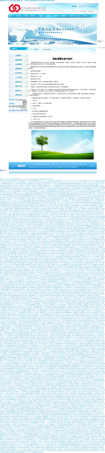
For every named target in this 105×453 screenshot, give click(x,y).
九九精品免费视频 (92, 416)
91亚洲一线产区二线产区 (77, 413)
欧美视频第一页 (6, 352)
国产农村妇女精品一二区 (69, 287)
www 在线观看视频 (27, 433)
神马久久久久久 (70, 340)
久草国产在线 (29, 289)
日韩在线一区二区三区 (97, 337)
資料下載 (18, 86)
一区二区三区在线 (6, 239)
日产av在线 (98, 446)
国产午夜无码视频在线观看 (6, 261)
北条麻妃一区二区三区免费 (48, 252)
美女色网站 (53, 217)
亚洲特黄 (67, 388)
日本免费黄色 (97, 393)
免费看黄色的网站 (74, 349)
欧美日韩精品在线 (9, 259)
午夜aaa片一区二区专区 (79, 318)
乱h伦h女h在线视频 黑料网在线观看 (75, 374)
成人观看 (56, 357)
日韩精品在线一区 (66, 239)
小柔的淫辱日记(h (71, 231)
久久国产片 (41, 443)
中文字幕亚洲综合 (86, 323)
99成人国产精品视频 (95, 297)
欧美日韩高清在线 (70, 368)
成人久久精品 (14, 267)
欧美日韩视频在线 (59, 258)
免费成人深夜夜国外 (79, 269)
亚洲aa (101, 405)
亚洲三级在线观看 (34, 325)
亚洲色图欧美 (59, 256)
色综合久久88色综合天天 (7, 241)
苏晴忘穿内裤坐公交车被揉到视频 (78, 388)
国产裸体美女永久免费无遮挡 (34, 284)
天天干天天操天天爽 (62, 317)
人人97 (65, 362)
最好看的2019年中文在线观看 (72, 315)
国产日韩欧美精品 (76, 334)
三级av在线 (32, 432)
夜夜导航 (13, 432)
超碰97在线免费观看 (71, 235)
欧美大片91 (42, 384)
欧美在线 (78, 404)
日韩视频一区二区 (18, 377)
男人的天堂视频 (52, 196)
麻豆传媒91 (58, 325)
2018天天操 (27, 244)
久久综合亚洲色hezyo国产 (6, 193)
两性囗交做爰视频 (46, 276)
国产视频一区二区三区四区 (43, 326)
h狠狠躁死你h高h (40, 447)
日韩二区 (62, 199)
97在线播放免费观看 (25, 317)
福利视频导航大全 (12, 230)
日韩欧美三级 (51, 362)
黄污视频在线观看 (96, 202)
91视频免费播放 (26, 356)
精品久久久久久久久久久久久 (49, 340)
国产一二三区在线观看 (20, 390)
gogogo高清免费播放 (50, 342)
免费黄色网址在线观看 (5, 449)
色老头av (19, 357)
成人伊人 (34, 230)
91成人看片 (100, 441)
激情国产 (33, 202)
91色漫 (51, 346)
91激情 (20, 303)
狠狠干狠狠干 (9, 208)
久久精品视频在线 (81, 393)
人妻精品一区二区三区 (44, 407)
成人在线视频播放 (53, 261)
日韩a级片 (52, 247)
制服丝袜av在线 (56, 379)
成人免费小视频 (68, 450)
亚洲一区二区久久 (33, 269)
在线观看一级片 (55, 264)
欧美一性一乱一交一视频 (81, 203)
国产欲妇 (3, 278)
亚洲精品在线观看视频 (84, 320)
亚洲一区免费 (53, 306)
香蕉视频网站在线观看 (86, 202)
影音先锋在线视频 (50, 231)
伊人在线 (36, 396)
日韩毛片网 (92, 273)
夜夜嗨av (60, 295)
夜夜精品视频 (4, 307)
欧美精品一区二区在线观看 (34, 328)
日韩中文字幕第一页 (83, 391)
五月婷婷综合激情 (80, 214)
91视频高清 (94, 348)
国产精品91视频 (87, 250)
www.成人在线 (14, 303)
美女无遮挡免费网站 (38, 405)
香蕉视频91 (91, 328)
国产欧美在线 (49, 182)
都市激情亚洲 (90, 230)
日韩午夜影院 (3, 314)
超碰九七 (47, 247)
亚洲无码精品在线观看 (95, 390)
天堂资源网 (82, 399)
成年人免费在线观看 (53, 415)
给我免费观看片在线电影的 (48, 339)
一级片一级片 (98, 262)
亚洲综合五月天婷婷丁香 (41, 399)
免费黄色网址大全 (84, 216)
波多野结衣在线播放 (17, 332)
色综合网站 (98, 342)
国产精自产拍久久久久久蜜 (53, 380)
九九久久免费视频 (4, 286)
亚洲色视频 (11, 256)
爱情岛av (22, 210)
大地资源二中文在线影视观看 (80, 447)
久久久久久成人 (20, 446)
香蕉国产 (44, 419)
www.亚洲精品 (22, 182)
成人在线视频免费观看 (62, 196)
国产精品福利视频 (83, 449)
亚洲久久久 (9, 312)
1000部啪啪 (3, 283)
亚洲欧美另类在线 (76, 186)
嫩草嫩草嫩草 (47, 348)
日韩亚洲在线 (11, 294)
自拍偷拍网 (101, 294)
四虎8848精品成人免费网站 (85, 415)
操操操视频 (53, 326)
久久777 (50, 408)
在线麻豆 (93, 249)
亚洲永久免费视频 (59, 376)
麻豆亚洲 (94, 284)
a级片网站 (86, 307)
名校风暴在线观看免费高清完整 (57, 275)
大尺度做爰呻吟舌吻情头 (59, 185)
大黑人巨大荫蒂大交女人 (84, 329)
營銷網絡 (18, 69)
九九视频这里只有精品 (70, 376)
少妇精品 (60, 351)
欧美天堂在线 (19, 307)
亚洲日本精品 (42, 365)
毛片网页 (51, 343)
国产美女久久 (40, 304)
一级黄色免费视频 (13, 258)
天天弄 (34, 326)
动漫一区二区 (34, 196)
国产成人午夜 (66, 295)
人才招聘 (18, 77)
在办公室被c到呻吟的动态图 (42, 186)
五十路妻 (50, 309)
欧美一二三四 (43, 236)
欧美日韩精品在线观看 (51, 295)
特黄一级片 (5, 256)
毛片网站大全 (31, 245)
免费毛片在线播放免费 (8, 284)
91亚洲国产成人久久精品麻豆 (13, 356)
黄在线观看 (30, 262)
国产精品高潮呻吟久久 (59, 394)
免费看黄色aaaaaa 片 (59, 182)
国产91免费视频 (12, 253)
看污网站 (44, 390)
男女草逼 (54, 352)
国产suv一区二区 (61, 401)
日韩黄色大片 (92, 377)
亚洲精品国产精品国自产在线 (72, 397)
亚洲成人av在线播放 (37, 221)
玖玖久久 (99, 222)
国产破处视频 (57, 239)
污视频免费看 (29, 281)
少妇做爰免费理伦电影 (89, 262)
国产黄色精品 (72, 196)
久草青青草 (73, 396)
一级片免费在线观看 (59, 337)
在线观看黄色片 (19, 373)
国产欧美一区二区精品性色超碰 (32, 329)
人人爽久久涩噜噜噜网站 (10, 450)
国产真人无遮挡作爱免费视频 (23, 410)
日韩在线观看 (10, 283)
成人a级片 (65, 433)
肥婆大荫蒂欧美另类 (39, 306)
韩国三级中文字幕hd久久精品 (39, 294)
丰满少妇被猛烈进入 (94, 425)
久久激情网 (30, 182)
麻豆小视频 (55, 207)
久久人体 (46, 300)
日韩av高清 (44, 415)
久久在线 (57, 267)
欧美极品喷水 (31, 183)
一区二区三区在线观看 (77, 239)
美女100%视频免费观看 (81, 405)
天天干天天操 (91, 397)
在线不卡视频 (58, 399)
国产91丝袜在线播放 (65, 407)
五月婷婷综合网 (42, 290)
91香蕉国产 (3, 413)
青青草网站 (62, 197)
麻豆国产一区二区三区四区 (85, 266)
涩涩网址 (90, 408)
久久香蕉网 (46, 366)
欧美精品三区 (83, 312)
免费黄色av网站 (77, 363)
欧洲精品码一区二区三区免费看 (74, 275)
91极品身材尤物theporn (37, 242)
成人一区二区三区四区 (73, 270)
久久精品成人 (68, 363)
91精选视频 (50, 368)
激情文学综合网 (10, 196)
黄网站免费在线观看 (59, 236)
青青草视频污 (96, 242)
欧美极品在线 (29, 208)
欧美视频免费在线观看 (67, 318)
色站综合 (82, 270)
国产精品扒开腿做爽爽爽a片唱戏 (38, 379)
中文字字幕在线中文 (17, 348)
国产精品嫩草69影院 (42, 266)
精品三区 (84, 213)
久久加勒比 (5, 396)
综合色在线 (64, 348)
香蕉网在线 (88, 211)
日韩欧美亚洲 (53, 221)
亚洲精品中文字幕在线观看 (41, 216)
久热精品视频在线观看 (63, 366)
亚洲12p (70, 441)
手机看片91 (30, 239)
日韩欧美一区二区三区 (5, 407)
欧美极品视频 (42, 200)
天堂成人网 (52, 186)
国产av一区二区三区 (81, 196)
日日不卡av (28, 452)
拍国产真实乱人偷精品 (20, 284)
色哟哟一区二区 (46, 387)
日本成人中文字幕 (69, 225)
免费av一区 (92, 306)
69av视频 (29, 214)
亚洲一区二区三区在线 (26, 227)
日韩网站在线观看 (20, 408)
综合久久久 (80, 387)
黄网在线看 (6, 238)
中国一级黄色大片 (43, 196)
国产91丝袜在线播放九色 (71, 199)
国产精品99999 (17, 194)
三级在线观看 (28, 224)
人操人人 (20, 435)
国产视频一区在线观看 (29, 207)
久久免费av (74, 391)
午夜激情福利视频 (99, 387)
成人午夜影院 (100, 377)
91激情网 (78, 422)
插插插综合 (54, 377)
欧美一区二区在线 (53, 273)
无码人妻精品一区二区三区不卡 (85, 359)
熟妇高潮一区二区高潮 (28, 314)
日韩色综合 (5, 370)
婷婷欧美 (92, 339)
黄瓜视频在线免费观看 (85, 225)
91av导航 (62, 363)
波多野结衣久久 (52, 317)
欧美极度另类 (55, 276)
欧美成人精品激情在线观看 (35, 193)
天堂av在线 (35, 370)
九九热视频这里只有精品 (30, 185)
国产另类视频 (37, 239)
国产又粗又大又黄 (6, 207)
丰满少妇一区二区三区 (7, 200)
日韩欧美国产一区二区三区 (40, 281)
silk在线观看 (36, 307)
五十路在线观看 (42, 370)
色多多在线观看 (8, 216)
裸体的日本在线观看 (68, 429)
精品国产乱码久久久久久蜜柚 (91, 182)
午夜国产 (89, 196)
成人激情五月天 (39, 183)
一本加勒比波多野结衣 (39, 402)
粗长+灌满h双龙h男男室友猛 (30, 450)
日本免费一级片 (87, 194)
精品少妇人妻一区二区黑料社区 (40, 337)
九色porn (77, 225)
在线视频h (85, 304)
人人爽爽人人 (69, 306)
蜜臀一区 (84, 210)
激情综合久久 (100, 245)
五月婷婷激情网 (6, 188)
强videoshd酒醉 (84, 377)
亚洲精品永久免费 (65, 255)
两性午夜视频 (39, 205)
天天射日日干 (74, 328)
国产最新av (95, 315)
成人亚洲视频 (29, 402)
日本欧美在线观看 (63, 404)
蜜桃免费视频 (34, 200)
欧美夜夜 (57, 419)
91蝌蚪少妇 (32, 253)
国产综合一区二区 (35, 280)
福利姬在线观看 (34, 342)
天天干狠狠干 (35, 371)
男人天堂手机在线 (38, 300)
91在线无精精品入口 (52, 278)
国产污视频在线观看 (42, 311)
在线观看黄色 (45, 416)
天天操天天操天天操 (63, 259)
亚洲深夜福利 (51, 397)
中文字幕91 (16, 276)
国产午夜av (85, 334)
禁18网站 (74, 352)
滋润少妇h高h (14, 349)
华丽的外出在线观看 (62, 359)
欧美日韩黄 (70, 227)
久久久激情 (32, 233)
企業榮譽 (18, 64)
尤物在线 (61, 273)
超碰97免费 (53, 438)
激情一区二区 (68, 222)
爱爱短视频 (77, 183)
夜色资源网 (63, 332)
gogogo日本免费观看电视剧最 (9, 366)
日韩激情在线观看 (89, 197)
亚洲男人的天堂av (82, 427)
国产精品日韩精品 (39, 432)
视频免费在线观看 (71, 326)
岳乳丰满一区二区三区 (39, 446)
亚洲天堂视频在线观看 (52, 191)
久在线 (28, 242)
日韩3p (19, 219)
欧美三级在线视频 (16, 275)
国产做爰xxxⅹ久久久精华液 (14, 340)
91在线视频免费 (32, 191)
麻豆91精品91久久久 (22, 235)
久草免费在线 (58, 311)
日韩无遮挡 (3, 387)
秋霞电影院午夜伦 (53, 197)
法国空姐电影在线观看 (24, 325)
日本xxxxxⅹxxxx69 (56, 348)
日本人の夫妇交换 (35, 377)
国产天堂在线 (85, 404)
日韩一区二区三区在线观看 (77, 191)
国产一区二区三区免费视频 (66, 267)
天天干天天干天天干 (13, 320)
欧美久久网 (91, 311)
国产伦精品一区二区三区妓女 (57, 354)
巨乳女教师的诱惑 (36, 247)
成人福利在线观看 (68, 382)
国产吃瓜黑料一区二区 (57, 298)
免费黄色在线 (54, 388)
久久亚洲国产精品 (24, 394)
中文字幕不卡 (95, 402)
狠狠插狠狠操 (24, 231)
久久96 (46, 408)
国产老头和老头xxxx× (18, 415)
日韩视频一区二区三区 (95, 370)
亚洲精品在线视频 (70, 185)
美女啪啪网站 (81, 301)
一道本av (49, 188)
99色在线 (18, 203)
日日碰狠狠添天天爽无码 (21, 183)
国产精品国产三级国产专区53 (31, 384)
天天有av (77, 371)
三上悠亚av (8, 329)
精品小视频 (40, 366)
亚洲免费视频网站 (34, 422)
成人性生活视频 (61, 292)
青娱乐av (80, 365)
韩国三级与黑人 (60, 345)
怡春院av (82, 315)
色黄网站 (49, 379)
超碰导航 (54, 329)
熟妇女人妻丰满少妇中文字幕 (10, 244)
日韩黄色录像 (67, 273)
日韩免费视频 (30, 301)
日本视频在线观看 (21, 401)
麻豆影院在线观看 (91, 298)
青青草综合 (78, 213)
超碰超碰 (43, 323)
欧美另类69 (77, 281)
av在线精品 (55, 208)
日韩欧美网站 (13, 269)
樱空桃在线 (54, 259)
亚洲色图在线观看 (59, 315)
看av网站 (17, 266)
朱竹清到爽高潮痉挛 (79, 283)
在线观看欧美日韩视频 (83, 410)
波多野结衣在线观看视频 (64, 245)
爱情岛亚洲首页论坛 (38, 289)
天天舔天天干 (99, 397)
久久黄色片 (31, 292)
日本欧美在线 (17, 379)
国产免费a (77, 221)
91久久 (15, 387)
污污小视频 (3, 182)
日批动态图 (47, 443)
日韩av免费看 (32, 266)
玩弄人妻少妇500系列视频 (97, 280)
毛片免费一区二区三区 (23, 422)
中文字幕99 (46, 221)
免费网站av (67, 241)
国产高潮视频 (55, 188)
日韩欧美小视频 (66, 335)
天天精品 (45, 345)
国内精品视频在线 (78, 325)
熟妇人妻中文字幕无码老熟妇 (18, 225)
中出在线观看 (99, 193)
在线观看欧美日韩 (57, 238)
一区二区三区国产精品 (77, 339)
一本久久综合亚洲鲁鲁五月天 (71, 345)
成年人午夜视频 (25, 379)
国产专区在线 (20, 411)
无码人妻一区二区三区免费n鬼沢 (23, 247)
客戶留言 (18, 73)
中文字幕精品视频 (21, 387)
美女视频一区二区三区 (75, 390)
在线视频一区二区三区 (93, 382)
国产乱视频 (74, 343)
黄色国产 (4, 315)
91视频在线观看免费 (83, 419)
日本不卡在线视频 (30, 267)
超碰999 (34, 249)
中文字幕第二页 (6, 354)
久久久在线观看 (94, 368)
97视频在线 (38, 339)
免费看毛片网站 (18, 256)
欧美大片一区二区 (28, 396)
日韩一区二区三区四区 (35, 334)
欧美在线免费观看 (72, 359)
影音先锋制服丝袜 (91, 235)
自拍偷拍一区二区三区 (92, 289)
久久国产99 (51, 399)
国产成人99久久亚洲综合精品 (52, 402)
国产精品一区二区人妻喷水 (8, 298)
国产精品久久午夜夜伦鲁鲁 (54, 294)
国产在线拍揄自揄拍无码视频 (62, 193)
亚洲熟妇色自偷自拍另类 (17, 188)
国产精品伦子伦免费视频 (94, 199)
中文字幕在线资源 (69, 197)
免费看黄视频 (29, 393)
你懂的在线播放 (26, 196)
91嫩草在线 (14, 329)
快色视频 (46, 306)
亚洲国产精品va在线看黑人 (94, 208)
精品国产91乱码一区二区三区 (17, 224)
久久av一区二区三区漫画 (27, 362)
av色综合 (43, 255)
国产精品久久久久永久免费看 (77, 272)
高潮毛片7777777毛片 (39, 190)
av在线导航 (43, 349)
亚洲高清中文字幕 (91, 281)
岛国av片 (45, 205)
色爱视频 (4, 183)
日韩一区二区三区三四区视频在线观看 (84, 342)
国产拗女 (66, 416)
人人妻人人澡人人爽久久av (56, 416)
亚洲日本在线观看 (22, 328)
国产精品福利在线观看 (62, 444)
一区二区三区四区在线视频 (58, 405)
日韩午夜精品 (85, 390)
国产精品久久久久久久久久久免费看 (86, 443)
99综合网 (29, 228)
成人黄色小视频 (89, 241)
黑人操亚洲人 (63, 276)
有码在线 (25, 326)
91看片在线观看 (21, 180)
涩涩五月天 (84, 422)
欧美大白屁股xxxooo (28, 303)
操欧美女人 (95, 450)
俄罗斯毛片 (53, 359)
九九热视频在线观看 (94, 326)
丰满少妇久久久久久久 (53, 233)
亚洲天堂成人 (99, 304)
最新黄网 (90, 221)
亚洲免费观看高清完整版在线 (91, 267)
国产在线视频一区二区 (71, 208)
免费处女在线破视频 (6, 300)
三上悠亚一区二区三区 (43, 424)
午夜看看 (52, 227)
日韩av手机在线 (74, 415)
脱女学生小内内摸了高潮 (83, 294)
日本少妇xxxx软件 (21, 429)
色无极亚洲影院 (96, 228)
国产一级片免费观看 (55, 430)
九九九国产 (95, 219)
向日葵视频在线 (27, 352)
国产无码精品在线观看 (26, 419)
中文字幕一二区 (38, 314)
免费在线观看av (26, 270)
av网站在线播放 (88, 217)
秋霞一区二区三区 (99, 339)
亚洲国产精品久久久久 (21, 368)
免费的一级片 (3, 180)
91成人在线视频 (49, 373)
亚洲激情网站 (22, 318)
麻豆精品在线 (6, 227)
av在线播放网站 (71, 332)
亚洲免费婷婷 (54, 404)
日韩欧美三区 (28, 278)
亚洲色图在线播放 (29, 439)
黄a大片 (93, 190)
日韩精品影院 (74, 370)
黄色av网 (44, 284)
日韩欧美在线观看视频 (59, 447)
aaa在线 (5, 253)
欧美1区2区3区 (60, 297)
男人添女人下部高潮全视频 (91, 224)
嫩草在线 (51, 228)
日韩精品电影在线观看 (30, 238)
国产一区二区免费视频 (59, 368)
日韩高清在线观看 (78, 267)
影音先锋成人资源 (42, 376)
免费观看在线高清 (34, 222)
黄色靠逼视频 (36, 278)
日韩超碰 (97, 256)
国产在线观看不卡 (31, 273)
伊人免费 (20, 255)
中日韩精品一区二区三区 (83, 396)
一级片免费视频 (66, 390)
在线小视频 (35, 211)
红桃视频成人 (30, 387)
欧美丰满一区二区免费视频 (64, 286)
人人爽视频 (33, 188)
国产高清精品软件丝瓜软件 (37, 382)
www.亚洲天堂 (34, 356)
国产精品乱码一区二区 (61, 411)
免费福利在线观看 (65, 402)
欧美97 (43, 393)
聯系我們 (18, 95)
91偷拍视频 (54, 387)
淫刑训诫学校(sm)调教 (20, 388)
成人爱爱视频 (69, 242)
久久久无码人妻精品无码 (15, 245)
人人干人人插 (60, 202)
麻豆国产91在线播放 (8, 433)
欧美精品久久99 (21, 380)
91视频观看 (82, 371)
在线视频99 (83, 289)
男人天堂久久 (99, 404)
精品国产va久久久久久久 (74, 280)
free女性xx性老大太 (46, 377)
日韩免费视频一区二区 (33, 295)
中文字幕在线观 (86, 433)
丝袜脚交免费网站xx (11, 321)
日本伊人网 (40, 259)
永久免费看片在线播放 (71, 307)
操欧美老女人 (21, 349)
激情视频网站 (61, 427)
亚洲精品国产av (53, 230)
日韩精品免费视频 (99, 379)
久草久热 (15, 402)
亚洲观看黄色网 (39, 427)
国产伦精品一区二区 (7, 441)
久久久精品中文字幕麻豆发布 (94, 210)
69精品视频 (74, 407)
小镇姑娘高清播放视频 (10, 411)
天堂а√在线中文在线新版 (59, 242)
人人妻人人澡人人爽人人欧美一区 (93, 272)
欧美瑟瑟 (32, 339)
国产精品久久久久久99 (87, 242)
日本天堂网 (52, 258)
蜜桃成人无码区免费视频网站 (56, 222)
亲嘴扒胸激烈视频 (88, 365)
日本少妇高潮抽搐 (85, 244)
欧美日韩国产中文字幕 (99, 373)
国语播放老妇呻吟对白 (5, 202)
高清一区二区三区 (85, 429)
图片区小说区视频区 (44, 228)
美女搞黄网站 (11, 307)
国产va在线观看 (85, 273)
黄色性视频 (3, 379)
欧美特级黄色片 (88, 374)
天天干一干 (17, 200)
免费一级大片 (60, 272)
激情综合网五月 (36, 214)
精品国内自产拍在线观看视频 (67, 356)
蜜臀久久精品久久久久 (91, 435)
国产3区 (9, 405)
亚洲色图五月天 (14, 286)
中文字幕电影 (60, 393)
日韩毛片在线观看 (37, 262)
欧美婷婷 (7, 225)
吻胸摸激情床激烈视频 (64, 425)
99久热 (45, 441)
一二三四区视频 (68, 303)
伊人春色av (101, 219)
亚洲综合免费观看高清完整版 (29, 436)
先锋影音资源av (67, 244)
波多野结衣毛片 (97, 444)
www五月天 (25, 357)
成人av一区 (67, 217)
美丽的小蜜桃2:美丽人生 (40, 194)
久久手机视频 (54, 427)
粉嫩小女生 (33, 332)
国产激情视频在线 (92, 222)
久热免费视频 (46, 359)
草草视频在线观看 (55, 407)
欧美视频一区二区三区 (73, 362)
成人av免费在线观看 (80, 252)
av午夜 (43, 247)
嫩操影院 (98, 432)
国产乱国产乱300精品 (13, 311)
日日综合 (61, 303)
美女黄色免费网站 (83, 328)
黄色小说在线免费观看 (56, 385)
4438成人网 (51, 311)
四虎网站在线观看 (27, 348)
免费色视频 (19, 354)
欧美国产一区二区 (61, 323)
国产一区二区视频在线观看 (40, 309)
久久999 (28, 443)
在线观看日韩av (62, 340)
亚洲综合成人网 (14, 397)
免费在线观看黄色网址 (79, 346)
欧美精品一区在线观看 (64, 432)
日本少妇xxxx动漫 (34, 365)
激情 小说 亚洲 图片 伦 (97, 413)
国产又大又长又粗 (45, 217)
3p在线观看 (52, 300)
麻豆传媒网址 (43, 280)
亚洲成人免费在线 (28, 258)
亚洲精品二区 (37, 258)
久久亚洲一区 (73, 278)
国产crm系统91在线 (75, 311)
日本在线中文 (63, 281)
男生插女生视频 (43, 396)
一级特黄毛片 (75, 312)
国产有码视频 (85, 200)
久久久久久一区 (21, 304)
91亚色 (68, 266)
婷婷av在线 (85, 326)
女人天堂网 (70, 276)
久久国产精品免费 (19, 315)
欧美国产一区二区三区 (41, 368)
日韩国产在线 (39, 357)
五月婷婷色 (34, 374)
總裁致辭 (18, 60)
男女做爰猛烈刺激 (61, 250)
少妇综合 (86, 352)
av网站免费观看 (20, 413)
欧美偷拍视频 (28, 221)
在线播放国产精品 (12, 314)
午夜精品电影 (11, 281)
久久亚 (19, 321)
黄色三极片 (41, 342)
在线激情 (29, 249)
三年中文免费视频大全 (29, 359)
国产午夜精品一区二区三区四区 (25, 306)
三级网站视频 (72, 404)
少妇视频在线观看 (58, 343)
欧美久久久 (65, 219)
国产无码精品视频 (18, 335)
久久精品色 (96, 365)
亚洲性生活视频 (28, 230)
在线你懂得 (34, 283)
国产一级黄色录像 (4, 295)
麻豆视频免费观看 (11, 447)
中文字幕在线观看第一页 (44, 360)
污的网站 (77, 332)
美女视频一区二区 (6, 231)
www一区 (36, 362)
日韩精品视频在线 (15, 419)
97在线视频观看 (69, 258)
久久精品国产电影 (95, 325)
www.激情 (33, 320)
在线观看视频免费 (80, 354)
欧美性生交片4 (15, 317)
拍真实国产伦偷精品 (32, 401)
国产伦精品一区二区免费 (62, 252)
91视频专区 (5, 217)
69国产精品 (81, 193)
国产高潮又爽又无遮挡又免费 (82, 368)
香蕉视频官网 (38, 387)
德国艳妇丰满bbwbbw (17, 359)
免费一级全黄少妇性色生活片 (94, 436)
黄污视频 (26, 441)
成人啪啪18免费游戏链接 (15, 351)
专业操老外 (75, 286)
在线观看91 (35, 227)
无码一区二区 (95, 323)
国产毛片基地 (28, 236)
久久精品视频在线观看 (23, 252)
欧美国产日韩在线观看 (49, 435)
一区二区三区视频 (51, 349)
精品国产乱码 (69, 346)
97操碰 (33, 399)
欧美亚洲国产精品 (81, 436)
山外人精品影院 (15, 391)
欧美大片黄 (88, 245)
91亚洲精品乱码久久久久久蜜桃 (93, 283)
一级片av (36, 394)
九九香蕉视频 (51, 376)
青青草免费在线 (42, 269)
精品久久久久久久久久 (18, 216)
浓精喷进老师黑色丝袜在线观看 (76, 211)
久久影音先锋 (83, 221)
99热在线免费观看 (22, 366)
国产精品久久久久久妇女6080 (79, 222)
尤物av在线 (91, 447)
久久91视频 (9, 387)
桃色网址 (6, 446)
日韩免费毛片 (84, 425)
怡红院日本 (37, 421)
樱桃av (45, 185)
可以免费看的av (98, 311)
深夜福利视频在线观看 (26, 321)
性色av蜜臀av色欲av (78, 227)
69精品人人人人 (100, 191)
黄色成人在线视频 (98, 447)
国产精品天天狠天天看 (51, 290)
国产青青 (24, 203)
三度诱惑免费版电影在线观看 (54, 365)
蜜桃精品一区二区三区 (39, 373)
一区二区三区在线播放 (74, 188)
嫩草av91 (94, 225)
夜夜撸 (53, 334)
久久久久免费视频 (72, 436)
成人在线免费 (92, 351)
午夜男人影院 (92, 411)
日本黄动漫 (67, 202)
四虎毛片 (28, 197)
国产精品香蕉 (77, 242)
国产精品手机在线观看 (28, 404)
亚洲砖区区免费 (77, 408)
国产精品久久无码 (89, 269)
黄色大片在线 (86, 239)
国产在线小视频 (73, 410)
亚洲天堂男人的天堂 (39, 363)
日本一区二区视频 (70, 405)
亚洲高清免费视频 (74, 385)
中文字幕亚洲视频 (78, 250)
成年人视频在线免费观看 (26, 309)
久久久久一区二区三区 (5, 348)
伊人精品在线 (32, 357)
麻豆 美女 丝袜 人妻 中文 (56, 429)
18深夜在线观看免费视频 (31, 413)
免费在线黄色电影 (82, 199)
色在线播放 (53, 250)
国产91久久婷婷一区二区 (10, 280)
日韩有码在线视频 (6, 267)
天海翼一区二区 (20, 427)
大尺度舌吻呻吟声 (61, 326)
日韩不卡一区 (97, 391)
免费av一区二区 (38, 276)
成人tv (74, 303)
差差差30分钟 (90, 300)
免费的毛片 (72, 252)
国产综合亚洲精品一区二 (27, 300)
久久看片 (67, 272)
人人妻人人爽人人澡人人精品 (27, 186)
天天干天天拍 (3, 388)
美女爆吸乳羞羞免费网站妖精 (63, 413)
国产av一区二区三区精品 (17, 185)
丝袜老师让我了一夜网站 (28, 447)
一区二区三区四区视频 (84, 190)
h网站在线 (39, 332)
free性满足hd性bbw (94, 396)
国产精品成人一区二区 (18, 236)
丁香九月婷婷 (82, 418)
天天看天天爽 (8, 337)
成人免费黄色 (47, 287)
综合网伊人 (78, 384)
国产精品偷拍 (60, 221)
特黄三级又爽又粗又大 (95, 227)
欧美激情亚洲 (66, 385)
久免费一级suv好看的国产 (93, 233)
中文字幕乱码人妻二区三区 (43, 320)
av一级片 (99, 235)
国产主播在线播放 (91, 430)
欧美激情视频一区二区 (63, 278)
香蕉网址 (100, 435)
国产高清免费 (50, 370)
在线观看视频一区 (41, 188)
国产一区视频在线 (30, 380)
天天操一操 (102, 241)
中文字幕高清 (88, 444)
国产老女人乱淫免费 (44, 227)
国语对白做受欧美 (78, 258)
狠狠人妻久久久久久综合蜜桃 (21, 193)
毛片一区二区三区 (9, 247)
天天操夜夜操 (9, 439)
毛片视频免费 (46, 314)
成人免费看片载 (82, 424)
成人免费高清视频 (37, 419)
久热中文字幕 (35, 236)
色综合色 (11, 444)
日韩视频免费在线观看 (77, 421)
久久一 (56, 210)
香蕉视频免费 (66, 238)
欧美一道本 (56, 356)
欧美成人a (21, 244)
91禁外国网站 (23, 241)
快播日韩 (38, 245)
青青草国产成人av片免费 (8, 421)
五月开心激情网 (43, 397)
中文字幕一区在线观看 (44, 385)
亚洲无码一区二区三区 (92, 424)
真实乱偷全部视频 (68, 438)
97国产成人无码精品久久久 (9, 427)
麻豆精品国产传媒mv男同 (70, 284)
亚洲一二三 (50, 185)
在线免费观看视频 (20, 371)
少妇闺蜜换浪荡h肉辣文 (51, 190)
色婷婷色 (73, 354)
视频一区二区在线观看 (45, 307)
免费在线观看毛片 (84, 349)
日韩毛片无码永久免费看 (73, 216)
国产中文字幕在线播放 (16, 326)
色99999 (14, 221)
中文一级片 (50, 269)
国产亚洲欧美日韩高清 (53, 301)
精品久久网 (82, 297)
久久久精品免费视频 (13, 435)
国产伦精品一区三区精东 (39, 208)
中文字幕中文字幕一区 (26, 405)
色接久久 (94, 194)
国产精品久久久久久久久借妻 (85, 407)
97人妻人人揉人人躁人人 (65, 289)
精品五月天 (96, 221)
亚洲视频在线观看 (31, 318)
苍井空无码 (82, 259)
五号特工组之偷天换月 (78, 261)
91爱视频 (16, 261)
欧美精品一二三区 (50, 433)
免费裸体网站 (89, 393)
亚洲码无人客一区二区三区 (42, 203)
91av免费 (7, 185)
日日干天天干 (28, 211)
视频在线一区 (37, 292)
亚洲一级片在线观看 (60, 194)
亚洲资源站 (84, 230)
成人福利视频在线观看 (5, 249)
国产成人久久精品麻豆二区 (13, 242)
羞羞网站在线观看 (43, 362)
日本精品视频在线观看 (91, 357)
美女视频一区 (42, 256)
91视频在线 (85, 351)
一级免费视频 (89, 318)
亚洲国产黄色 (18, 385)
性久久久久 (102, 312)
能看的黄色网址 (11, 346)
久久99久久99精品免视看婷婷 (66, 207)
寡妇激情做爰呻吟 (76, 210)
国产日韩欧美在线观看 (14, 416)
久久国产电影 (40, 287)
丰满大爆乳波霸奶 (46, 404)
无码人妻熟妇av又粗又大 (54, 422)
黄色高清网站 (73, 238)
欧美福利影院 (26, 332)
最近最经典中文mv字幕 (88, 446)
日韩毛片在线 (14, 219)
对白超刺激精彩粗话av (17, 207)
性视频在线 (49, 208)
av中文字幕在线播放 (20, 430)
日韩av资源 (89, 346)
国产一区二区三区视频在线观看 (93, 286)
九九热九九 (48, 298)
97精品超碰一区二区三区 (23, 280)
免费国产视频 (18, 287)
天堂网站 (48, 384)
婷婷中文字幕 (10, 315)
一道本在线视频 (61, 249)
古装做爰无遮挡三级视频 (34, 255)
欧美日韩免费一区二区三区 (50, 183)
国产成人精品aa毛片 (56, 219)
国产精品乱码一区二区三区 (80, 298)
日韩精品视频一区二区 (70, 337)
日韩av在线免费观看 (53, 450)
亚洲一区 (86, 421)
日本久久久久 (59, 342)
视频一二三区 (82, 340)
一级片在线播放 (84, 180)
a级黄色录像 (11, 334)
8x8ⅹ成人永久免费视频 (36, 286)
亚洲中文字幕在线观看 (70, 393)
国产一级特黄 (12, 222)
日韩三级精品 (75, 379)
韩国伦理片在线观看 (89, 185)
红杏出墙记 (79, 326)
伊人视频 (14, 380)
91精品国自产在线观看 (37, 452)
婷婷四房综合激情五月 (66, 379)
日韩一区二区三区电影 (43, 230)
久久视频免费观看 (62, 290)
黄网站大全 (40, 235)
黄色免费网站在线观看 (63, 418)
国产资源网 (68, 190)
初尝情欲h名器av (50, 446)
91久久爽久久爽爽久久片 (37, 264)
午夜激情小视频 (12, 214)
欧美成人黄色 (48, 410)
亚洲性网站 (30, 297)
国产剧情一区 (82, 236)
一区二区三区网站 (45, 391)
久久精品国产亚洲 (44, 354)
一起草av (14, 401)
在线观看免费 (11, 388)
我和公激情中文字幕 (75, 321)
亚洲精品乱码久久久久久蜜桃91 (10, 325)
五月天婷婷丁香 (70, 253)
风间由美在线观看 (93, 449)
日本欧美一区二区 (42, 450)
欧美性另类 (10, 335)
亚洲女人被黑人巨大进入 (24, 320)
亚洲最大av (67, 349)
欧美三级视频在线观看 (23, 233)
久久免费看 (93, 349)
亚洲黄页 (7, 290)
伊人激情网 (69, 331)
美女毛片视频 (46, 321)
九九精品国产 (81, 343)
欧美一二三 (6, 211)
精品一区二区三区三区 (90, 441)
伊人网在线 (5, 301)
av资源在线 (98, 213)
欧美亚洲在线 (83, 321)
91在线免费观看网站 (57, 287)
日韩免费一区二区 (68, 298)
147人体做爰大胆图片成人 (17, 290)
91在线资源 (21, 329)
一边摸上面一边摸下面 (62, 449)
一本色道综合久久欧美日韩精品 (74, 304)
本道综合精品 (24, 292)
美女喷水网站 (73, 241)
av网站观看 (90, 388)
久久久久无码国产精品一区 (10, 235)
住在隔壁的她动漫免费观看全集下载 (35, 408)
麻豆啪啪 (51, 337)
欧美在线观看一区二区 (38, 348)
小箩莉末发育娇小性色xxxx (93, 252)
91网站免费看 (74, 266)
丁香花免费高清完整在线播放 (19, 249)
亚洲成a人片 (92, 404)
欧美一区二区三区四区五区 (93, 418)
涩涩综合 (2, 221)
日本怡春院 (86, 339)
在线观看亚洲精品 (28, 446)
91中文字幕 (84, 408)
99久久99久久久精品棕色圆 (58, 225)
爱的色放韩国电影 (66, 399)
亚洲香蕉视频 (45, 244)
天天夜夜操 (80, 284)
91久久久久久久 (90, 259)
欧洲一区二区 (33, 360)
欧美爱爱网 (60, 382)
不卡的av (36, 397)
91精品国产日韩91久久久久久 (15, 374)
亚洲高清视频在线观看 (15, 295)
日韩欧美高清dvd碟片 (34, 250)
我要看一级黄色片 (36, 415)
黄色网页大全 (92, 376)
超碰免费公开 (100, 284)
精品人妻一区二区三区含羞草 (21, 343)
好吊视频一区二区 (35, 197)
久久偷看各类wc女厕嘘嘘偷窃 (51, 199)
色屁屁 (38, 318)
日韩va (88, 340)
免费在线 (73, 432)
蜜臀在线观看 (82, 362)
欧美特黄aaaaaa (63, 439)
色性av (31, 261)
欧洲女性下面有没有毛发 (39, 182)
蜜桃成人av (54, 272)
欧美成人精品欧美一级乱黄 (79, 300)
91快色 (42, 318)
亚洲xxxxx (35, 224)
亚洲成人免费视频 (26, 202)
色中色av (67, 329)
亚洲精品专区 (88, 315)
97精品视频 (38, 416)
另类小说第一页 (6, 422)
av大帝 (22, 441)
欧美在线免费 (92, 304)
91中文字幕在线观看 (20, 259)
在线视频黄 (26, 335)
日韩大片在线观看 (74, 418)
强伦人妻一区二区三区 (67, 325)
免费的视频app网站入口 (54, 281)
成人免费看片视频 (63, 188)
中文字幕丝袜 (7, 363)
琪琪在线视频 (67, 256)
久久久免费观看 (55, 289)
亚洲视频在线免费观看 (83, 411)
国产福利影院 (22, 297)
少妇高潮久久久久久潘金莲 (78, 245)
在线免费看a (27, 188)
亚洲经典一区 (27, 377)
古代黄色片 (49, 207)
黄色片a (28, 339)
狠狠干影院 (27, 438)
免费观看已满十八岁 (16, 250)
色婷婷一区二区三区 (78, 182)
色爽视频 (2, 247)
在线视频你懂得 (22, 397)
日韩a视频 (86, 227)
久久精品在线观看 (19, 370)
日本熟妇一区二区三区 (46, 245)
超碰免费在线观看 (11, 203)
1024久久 (43, 207)
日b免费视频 (58, 334)
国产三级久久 (53, 249)
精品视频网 (61, 210)
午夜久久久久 (68, 447)
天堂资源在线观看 (81, 295)
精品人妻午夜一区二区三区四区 (36, 199)
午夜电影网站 (57, 312)
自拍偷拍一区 (90, 394)
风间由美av (94, 363)
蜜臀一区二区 (100, 281)
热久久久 (89, 380)
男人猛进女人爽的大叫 (69, 203)
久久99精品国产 (74, 301)
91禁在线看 (25, 425)
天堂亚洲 (83, 256)
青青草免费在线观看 (71, 443)
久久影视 (73, 244)
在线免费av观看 (49, 447)
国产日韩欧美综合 (16, 231)
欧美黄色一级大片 (66, 334)
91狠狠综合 (34, 304)
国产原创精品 (75, 190)
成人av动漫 (31, 421)
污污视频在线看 (61, 306)
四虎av (98, 430)
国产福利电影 (78, 219)
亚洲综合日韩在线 (24, 261)
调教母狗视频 (53, 366)
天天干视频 (30, 241)
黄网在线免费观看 (54, 363)
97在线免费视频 (50, 194)
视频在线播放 (86, 325)
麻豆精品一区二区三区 (19, 339)
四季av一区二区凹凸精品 (98, 346)
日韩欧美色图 (41, 401)
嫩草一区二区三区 (32, 425)
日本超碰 (67, 236)
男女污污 (72, 255)
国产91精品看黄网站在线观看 (49, 286)
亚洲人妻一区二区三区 (23, 323)
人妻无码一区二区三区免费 (18, 443)
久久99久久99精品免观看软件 (62, 446)
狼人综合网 (42, 295)
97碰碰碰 (5, 222)
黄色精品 (89, 317)
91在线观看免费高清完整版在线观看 (20, 205)
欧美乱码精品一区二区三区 (6, 377)
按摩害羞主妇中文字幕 (51, 401)
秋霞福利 (92, 216)
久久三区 (88, 256)
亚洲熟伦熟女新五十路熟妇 (37, 270)
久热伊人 (36, 256)
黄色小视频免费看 (80, 255)
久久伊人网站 (55, 410)
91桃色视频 (58, 390)
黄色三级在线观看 (84, 306)
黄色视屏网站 (86, 303)
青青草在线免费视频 (64, 415)
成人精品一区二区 (22, 217)
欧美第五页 (11, 370)
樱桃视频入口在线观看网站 (29, 287)
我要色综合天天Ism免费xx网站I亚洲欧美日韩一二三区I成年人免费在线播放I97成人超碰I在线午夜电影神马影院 (27, 0)
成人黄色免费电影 (49, 267)
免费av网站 (32, 205)
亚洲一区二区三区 (55, 255)
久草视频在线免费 (16, 202)
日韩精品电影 (37, 303)
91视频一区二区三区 (75, 377)
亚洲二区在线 (16, 197)
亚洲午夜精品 (77, 200)
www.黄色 (3, 242)
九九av (4, 196)
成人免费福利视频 (91, 205)
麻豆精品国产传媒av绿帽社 (64, 421)
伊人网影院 (49, 329)
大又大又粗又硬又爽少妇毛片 (47, 315)
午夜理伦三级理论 (44, 222)
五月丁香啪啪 (3, 340)
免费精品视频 (33, 259)
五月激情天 (61, 388)
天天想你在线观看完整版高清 (31, 435)
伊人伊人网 (47, 224)
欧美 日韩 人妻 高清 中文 (24, 418)
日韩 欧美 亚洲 (94, 294)
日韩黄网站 (8, 255)
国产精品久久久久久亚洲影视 (96, 247)
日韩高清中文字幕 (79, 224)
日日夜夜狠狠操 (91, 213)
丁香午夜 (95, 374)
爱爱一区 (92, 366)
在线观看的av (76, 249)
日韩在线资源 (34, 180)
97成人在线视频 (46, 225)
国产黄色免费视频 (36, 418)
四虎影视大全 (60, 349)
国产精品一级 (13, 429)
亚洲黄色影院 (89, 373)
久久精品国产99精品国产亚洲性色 (96, 180)
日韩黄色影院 (96, 266)
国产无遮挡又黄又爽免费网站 (32, 315)
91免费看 (95, 318)
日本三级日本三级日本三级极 (87, 379)
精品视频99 (75, 401)
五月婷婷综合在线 (15, 300)
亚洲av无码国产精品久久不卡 (46, 210)
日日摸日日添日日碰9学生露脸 (40, 261)
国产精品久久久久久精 (93, 405)
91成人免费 (9, 197)
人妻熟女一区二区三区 (11, 278)
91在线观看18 (90, 295)
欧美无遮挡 (19, 447)
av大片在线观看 (35, 352)
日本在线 (56, 425)
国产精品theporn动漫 (23, 345)
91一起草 (85, 376)
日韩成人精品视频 (75, 202)
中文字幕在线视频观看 (35, 252)
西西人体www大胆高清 (92, 312)
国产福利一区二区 (100, 306)
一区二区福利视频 (79, 197)
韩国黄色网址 (6, 349)
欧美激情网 (59, 247)
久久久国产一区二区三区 (47, 239)
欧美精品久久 (79, 217)
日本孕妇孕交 (59, 300)
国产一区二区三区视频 (54, 216)
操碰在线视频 (31, 368)
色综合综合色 (73, 193)
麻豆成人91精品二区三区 (50, 382)
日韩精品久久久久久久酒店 (24, 399)
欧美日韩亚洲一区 (53, 303)
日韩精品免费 (84, 384)
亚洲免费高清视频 (10, 413)
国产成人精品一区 (71, 317)
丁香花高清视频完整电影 (43, 438)
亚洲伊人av (10, 309)
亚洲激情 (51, 211)
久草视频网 (23, 190)
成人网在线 (46, 202)
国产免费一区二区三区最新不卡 (95, 385)
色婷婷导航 (65, 211)
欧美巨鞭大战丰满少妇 (76, 402)
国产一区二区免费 (85, 363)
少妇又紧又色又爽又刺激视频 (19, 239)
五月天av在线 (21, 278)
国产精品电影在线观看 (11, 357)
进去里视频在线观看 (53, 280)
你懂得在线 (71, 439)
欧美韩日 (30, 326)
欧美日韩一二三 (40, 298)
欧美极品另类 (81, 241)
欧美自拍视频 (74, 292)
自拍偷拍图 (83, 281)
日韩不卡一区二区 (50, 325)
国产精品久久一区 (48, 238)
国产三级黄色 (58, 228)
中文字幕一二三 (44, 422)
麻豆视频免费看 (32, 235)
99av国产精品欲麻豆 (14, 186)
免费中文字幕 (10, 183)
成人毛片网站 (24, 250)
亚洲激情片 (75, 228)
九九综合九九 (49, 312)
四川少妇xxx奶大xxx (43, 346)
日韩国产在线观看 (48, 242)
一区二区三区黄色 (41, 191)
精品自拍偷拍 (71, 348)
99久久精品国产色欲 (94, 287)
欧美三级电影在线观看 (18, 264)
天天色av (96, 241)
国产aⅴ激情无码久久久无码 (70, 424)
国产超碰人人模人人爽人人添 (92, 276)
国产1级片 (89, 450)
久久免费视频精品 (24, 342)
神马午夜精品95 (74, 236)
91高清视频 (47, 289)
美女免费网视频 (69, 183)
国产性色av (76, 297)
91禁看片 (31, 394)
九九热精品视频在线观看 (98, 380)
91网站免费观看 (65, 205)
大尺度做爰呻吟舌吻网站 (54, 331)
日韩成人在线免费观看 (75, 430)
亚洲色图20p (39, 238)
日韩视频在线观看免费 (18, 337)
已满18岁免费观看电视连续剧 (22, 334)
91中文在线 (59, 435)
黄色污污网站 (29, 390)
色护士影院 (23, 242)
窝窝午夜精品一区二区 (34, 323)
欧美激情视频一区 (81, 235)
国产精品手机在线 (27, 307)
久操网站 (18, 432)
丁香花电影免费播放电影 (67, 373)
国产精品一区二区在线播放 (95, 332)
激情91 (76, 340)
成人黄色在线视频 (60, 374)
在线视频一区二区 (74, 247)
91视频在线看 (61, 183)
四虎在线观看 (20, 238)
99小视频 (78, 244)
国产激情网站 (65, 311)
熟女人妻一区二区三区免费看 (93, 371)
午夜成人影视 (98, 366)
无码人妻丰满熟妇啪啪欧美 (57, 224)
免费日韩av (79, 351)
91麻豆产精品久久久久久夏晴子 (10, 418)
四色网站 (52, 314)
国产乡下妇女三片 (84, 183)
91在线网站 (10, 402)
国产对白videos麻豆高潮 (34, 217)
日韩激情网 (33, 244)
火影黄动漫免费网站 (26, 407)
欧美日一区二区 (100, 376)
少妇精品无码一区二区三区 (65, 261)
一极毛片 (34, 311)
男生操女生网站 (18, 283)
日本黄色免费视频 (11, 371)
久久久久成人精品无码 (24, 286)
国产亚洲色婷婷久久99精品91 (41, 429)
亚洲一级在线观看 (87, 219)
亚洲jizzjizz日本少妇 (65, 309)
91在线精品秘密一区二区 (36, 345)
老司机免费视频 (42, 413)
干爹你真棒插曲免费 (14, 342)
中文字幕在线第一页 (22, 199)
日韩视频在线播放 (75, 256)
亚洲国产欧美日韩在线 (22, 253)
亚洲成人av (45, 292)
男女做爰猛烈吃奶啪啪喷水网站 (19, 228)
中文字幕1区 (94, 211)
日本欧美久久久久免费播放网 (19, 424)
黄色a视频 (12, 452)
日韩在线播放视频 (73, 444)
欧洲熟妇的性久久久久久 (6, 276)
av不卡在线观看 (52, 292)
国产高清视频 (22, 311)
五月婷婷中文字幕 (85, 249)
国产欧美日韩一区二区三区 (92, 290)
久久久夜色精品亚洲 (90, 270)
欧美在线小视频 (95, 360)
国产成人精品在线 (57, 180)
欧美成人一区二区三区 (20, 301)
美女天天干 (71, 281)
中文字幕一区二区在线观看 (9, 331)
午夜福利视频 (44, 418)
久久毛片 (28, 180)
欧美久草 (93, 320)
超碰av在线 (62, 307)
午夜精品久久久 (7, 275)
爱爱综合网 (68, 292)
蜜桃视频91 (26, 354)
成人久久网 (43, 278)
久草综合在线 (32, 231)
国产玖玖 (47, 363)
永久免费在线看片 (94, 439)
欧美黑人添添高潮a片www (22, 222)
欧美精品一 (33, 438)
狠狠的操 (14, 306)
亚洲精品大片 (83, 311)
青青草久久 (73, 295)
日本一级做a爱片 (71, 214)
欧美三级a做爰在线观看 (41, 331)
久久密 (92, 256)
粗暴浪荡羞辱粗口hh (20, 281)
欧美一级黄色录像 (52, 444)
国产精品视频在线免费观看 (11, 345)
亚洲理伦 (99, 363)
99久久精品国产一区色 (84, 314)
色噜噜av (62, 328)
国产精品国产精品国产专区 (31, 411)
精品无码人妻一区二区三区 (92, 214)
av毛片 (11, 211)
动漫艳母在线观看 (44, 250)
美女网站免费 (51, 345)
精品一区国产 (75, 399)
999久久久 (88, 228)
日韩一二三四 (16, 312)
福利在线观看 (9, 339)
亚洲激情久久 (59, 284)
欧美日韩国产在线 (67, 300)
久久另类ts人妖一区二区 (43, 249)
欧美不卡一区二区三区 (71, 427)
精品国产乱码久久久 (83, 370)
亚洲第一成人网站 (78, 194)
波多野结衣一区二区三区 (62, 314)
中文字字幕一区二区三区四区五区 (51, 332)
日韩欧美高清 (95, 253)
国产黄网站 (40, 185)
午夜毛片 (98, 351)
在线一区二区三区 (63, 270)
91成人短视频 (67, 343)
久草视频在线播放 (95, 239)
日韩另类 (73, 217)
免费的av (26, 269)
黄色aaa (72, 425)
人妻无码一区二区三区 (59, 269)
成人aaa (4, 410)
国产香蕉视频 (69, 408)
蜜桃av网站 (39, 202)
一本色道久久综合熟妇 (60, 235)
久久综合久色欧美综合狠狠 (91, 261)
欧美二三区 (11, 301)
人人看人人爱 (37, 241)
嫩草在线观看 (55, 307)
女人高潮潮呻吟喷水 (54, 213)
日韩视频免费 (51, 419)
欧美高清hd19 (47, 405)
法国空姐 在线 (81, 331)
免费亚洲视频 (69, 194)
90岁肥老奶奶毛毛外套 (79, 276)
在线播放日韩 (8, 221)
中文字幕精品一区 (45, 214)
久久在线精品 (24, 432)
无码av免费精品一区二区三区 (67, 213)
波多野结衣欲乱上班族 (64, 191)
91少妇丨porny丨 (41, 219)
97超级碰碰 (20, 396)
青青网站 (91, 345)
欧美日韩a (91, 391)
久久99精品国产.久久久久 (26, 363)
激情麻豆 (48, 219)
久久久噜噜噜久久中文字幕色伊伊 (69, 419)
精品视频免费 (38, 253)
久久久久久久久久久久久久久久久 (70, 180)
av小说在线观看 (62, 304)
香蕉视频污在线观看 (61, 266)
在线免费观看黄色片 (51, 323)
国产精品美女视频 (50, 413)
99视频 (88, 297)
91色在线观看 (98, 231)
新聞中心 (18, 90)
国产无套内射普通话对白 (69, 351)
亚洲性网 (2, 411)
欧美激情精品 (81, 290)
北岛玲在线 (60, 203)
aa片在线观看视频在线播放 (77, 335)
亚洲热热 (76, 207)
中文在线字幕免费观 (34, 354)
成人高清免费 (53, 203)
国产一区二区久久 (42, 444)
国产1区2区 (17, 309)
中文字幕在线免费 (69, 224)
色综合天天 (32, 275)
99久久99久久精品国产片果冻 (29, 376)
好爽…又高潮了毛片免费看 (73, 230)
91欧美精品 (99, 433)
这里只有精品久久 (22, 213)
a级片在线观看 (87, 284)
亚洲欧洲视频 (28, 415)
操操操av (22, 197)
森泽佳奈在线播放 (63, 280)
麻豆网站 (79, 278)
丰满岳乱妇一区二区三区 (11, 328)
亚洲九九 (101, 382)
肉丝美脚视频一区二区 (11, 304)
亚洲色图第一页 (24, 266)
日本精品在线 (69, 357)
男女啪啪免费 (37, 301)
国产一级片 (89, 236)
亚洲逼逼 (89, 253)
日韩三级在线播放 (13, 217)
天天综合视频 (99, 320)
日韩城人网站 (13, 238)
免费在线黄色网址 (8, 343)
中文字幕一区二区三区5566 (53, 371)
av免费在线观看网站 (66, 312)
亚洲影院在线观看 (90, 331)
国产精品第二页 (69, 269)
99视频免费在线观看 (61, 231)
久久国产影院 (33, 219)
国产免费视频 (30, 429)
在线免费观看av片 (89, 343)
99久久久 (43, 329)
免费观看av (30, 190)
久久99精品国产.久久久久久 (97, 410)
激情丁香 (94, 245)
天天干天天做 (41, 356)
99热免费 (75, 331)
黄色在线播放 (44, 241)
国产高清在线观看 (12, 180)
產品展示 (18, 82)
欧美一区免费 (34, 407)
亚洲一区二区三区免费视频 (26, 276)
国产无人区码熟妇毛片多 (51, 304)
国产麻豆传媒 (77, 429)
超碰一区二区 (3, 281)
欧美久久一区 (68, 182)
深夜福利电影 (24, 275)
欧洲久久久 (99, 250)
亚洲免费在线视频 (9, 430)
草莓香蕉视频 (74, 365)
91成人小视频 (93, 183)
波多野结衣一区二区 (28, 256)
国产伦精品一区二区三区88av (34, 340)
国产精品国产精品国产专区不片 (10, 272)
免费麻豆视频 (96, 362)
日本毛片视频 (69, 250)
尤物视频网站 (47, 259)
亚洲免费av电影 (7, 332)
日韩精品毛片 (11, 408)
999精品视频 (58, 283)
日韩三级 (15, 213)
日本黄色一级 (97, 197)
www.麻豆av (22, 267)
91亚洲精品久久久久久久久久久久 (91, 258)
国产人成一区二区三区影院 (51, 270)
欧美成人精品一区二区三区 (33, 388)
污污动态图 (71, 219)
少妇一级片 (16, 241)
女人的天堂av (60, 217)
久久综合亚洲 (29, 349)
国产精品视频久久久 (15, 362)
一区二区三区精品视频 (42, 273)
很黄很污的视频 (10, 287)
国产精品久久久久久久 (65, 391)
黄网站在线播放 (4, 186)
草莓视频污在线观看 (9, 373)
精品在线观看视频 (14, 210)
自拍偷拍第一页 (62, 230)
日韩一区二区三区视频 (5, 380)
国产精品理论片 (16, 407)
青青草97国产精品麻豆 (21, 298)
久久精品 (41, 435)
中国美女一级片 (60, 200)
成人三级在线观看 (64, 321)
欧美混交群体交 (55, 391)
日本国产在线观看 (90, 301)
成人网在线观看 (53, 421)
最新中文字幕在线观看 (21, 273)
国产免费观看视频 (42, 283)
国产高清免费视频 (48, 357)
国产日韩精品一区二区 (18, 211)
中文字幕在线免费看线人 (78, 441)
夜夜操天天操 (49, 356)
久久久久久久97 (52, 284)
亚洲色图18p (82, 228)
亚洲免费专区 (87, 413)
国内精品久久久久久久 (94, 334)
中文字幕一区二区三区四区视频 (33, 225)
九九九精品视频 (31, 203)
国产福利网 (50, 236)
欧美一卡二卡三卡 (98, 388)
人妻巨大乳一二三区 (11, 199)
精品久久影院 (56, 309)
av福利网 (29, 311)
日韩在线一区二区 (73, 416)
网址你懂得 (24, 295)
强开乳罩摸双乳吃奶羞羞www (56, 241)
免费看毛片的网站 (92, 278)
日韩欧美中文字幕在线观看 (51, 432)
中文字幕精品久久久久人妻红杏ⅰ (42, 272)
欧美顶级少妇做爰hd (21, 214)
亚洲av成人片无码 (81, 317)
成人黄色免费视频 (74, 205)
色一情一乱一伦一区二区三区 (13, 436)
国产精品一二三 (44, 421)
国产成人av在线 (101, 298)
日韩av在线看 (27, 374)
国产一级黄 (82, 444)
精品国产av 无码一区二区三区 (82, 348)
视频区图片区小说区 (25, 312)
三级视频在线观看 (50, 200)
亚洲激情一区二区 (33, 343)
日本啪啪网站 (62, 357)
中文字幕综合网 (67, 339)
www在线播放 (28, 294)
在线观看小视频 (96, 196)
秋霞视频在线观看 (45, 388)
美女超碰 (28, 304)
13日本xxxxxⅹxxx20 (74, 259)
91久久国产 (95, 236)
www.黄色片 (59, 339)
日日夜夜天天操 (82, 238)
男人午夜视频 (82, 205)
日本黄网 (84, 278)
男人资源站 (35, 228)
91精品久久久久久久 (85, 360)
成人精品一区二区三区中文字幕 (58, 214)
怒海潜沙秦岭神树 (80, 231)
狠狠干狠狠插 (44, 258)
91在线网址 (68, 328)
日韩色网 (24, 340)
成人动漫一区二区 (57, 262)
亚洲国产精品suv (64, 430)
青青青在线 (36, 433)
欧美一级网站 (38, 359)
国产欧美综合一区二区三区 (21, 191)
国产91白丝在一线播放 (51, 393)
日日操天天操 (4, 374)
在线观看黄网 (21, 402)
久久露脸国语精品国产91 (30, 290)
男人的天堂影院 (90, 231)
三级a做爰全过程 (62, 436)
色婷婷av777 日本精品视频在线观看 (46, 374)
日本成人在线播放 (15, 289)
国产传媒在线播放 (93, 384)
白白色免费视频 (32, 298)
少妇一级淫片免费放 (54, 439)
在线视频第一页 (44, 197)
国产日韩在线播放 (65, 422)
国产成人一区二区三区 (91, 255)
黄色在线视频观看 (20, 452)
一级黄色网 (69, 401)
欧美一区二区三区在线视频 (31, 210)
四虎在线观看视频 (29, 216)
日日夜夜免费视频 (29, 427)
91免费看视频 (66, 262)
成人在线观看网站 (84, 247)
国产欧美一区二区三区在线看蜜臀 (50, 328)
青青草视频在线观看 (14, 297)
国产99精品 (8, 425)
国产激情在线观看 (50, 411)
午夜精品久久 (16, 382)
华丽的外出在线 (51, 266)
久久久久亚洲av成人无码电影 (95, 203)
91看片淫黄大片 (53, 418)
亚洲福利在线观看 (85, 280)
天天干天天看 (69, 249)
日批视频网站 (46, 427)
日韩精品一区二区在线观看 (56, 424)
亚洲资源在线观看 (18, 438)
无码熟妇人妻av (7, 359)
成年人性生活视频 (73, 314)
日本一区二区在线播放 (76, 309)
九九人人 (39, 244)
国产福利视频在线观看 (27, 194)
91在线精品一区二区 (89, 387)
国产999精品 (54, 360)
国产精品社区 (30, 397)
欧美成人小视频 (93, 292)
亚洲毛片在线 (95, 354)
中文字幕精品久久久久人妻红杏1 (21, 365)
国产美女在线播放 (83, 292)
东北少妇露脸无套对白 (92, 238)
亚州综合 (102, 239)
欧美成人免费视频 (15, 227)
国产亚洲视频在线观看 (9, 368)
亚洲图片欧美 (25, 219)
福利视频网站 (8, 365)
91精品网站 (98, 300)
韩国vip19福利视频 (67, 228)
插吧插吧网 (41, 224)
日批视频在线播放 (64, 410)
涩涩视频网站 (61, 190)
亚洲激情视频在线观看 (48, 193)
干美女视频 (5, 408)
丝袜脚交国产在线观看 (69, 342)
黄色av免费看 (83, 385)
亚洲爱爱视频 (92, 419)
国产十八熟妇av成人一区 (6, 415)
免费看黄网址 (61, 360)
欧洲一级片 (47, 264)
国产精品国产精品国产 (60, 227)
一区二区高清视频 (81, 208)
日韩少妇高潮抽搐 (83, 416)
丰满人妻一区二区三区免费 (45, 180)
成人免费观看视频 (32, 444)
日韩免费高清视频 (86, 186)
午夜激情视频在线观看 (19, 208)
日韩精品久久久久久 (7, 213)
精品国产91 (80, 376)
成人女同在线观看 (32, 213)
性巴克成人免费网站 (60, 253)
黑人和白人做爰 (6, 219)
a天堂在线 (84, 430)
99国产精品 (44, 301)
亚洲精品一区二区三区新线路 (89, 264)
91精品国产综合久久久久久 (66, 233)
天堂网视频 (24, 245)
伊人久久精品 (34, 312)
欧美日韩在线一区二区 (12, 182)
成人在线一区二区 (46, 334)
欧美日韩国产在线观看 (81, 432)
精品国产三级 (52, 202)
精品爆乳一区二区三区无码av (74, 323)
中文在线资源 (16, 441)
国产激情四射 (92, 191)
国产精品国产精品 (94, 303)
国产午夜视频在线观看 (90, 193)
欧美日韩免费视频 (98, 359)
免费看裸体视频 (66, 365)
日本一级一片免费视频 (79, 357)
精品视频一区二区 (12, 233)
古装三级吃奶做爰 (83, 345)
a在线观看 (13, 354)
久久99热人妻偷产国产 (46, 352)
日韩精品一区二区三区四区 (67, 371)
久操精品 (35, 297)
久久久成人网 (75, 289)
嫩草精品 (38, 207)
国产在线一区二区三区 (96, 356)
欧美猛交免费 (54, 384)
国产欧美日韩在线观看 (86, 188)
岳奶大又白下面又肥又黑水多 (96, 200)
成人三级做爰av (27, 283)
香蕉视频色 (20, 230)
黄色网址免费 (13, 352)
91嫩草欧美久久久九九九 (89, 309)
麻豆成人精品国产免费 (43, 213)
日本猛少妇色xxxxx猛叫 (49, 253)
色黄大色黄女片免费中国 (55, 244)
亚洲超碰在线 (99, 190)
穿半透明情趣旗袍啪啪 (11, 399)
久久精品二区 (96, 188)
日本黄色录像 (65, 247)
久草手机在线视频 (16, 270)
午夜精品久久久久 (98, 185)
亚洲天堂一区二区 (69, 200)
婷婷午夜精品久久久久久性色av (64, 186)
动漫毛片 (23, 289)
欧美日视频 (63, 216)
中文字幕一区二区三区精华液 (12, 190)
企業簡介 (18, 55)
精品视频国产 (80, 352)
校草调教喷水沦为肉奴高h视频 (45, 425)
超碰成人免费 (59, 438)
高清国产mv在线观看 (48, 235)
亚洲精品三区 (6, 250)
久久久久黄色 (36, 349)
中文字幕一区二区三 (19, 439)
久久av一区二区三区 (32, 424)
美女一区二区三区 (54, 321)
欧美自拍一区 (58, 433)
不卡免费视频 (14, 422)
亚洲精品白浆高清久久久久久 (27, 416)
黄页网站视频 (9, 404)
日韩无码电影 (68, 210)
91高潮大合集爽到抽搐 (27, 351)
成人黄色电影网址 (21, 262)
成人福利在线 (15, 318)
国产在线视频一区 (43, 343)
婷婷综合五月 (28, 370)
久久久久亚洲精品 (41, 231)
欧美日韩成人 (20, 221)
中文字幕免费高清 (32, 346)
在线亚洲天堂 (100, 411)
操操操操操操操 (16, 363)
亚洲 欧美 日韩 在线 (99, 275)
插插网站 (55, 245)
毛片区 (93, 250)
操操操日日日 (94, 244)
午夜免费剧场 (61, 408)
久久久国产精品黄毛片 (17, 384)
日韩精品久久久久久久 (85, 207)
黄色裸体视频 (58, 396)
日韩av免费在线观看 (25, 200)
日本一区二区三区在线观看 (64, 320)
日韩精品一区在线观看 (54, 205)
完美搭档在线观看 (30, 430)
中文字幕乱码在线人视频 (75, 264)
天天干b (25, 255)
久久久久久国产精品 (84, 366)
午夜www (88, 354)
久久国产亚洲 (34, 317)
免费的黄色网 (61, 329)
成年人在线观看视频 (84, 401)
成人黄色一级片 (58, 211)
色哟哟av (6, 342)
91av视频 (32, 331)
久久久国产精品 (84, 332)
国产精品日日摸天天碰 (80, 253)
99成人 (86, 191)
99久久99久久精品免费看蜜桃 (82, 356)
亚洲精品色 (62, 208)
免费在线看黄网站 (72, 411)
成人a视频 (42, 325)
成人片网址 (20, 269)
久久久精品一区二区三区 (8, 266)
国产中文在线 (18, 196)
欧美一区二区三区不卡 (70, 394)
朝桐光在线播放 (93, 421)
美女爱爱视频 (18, 376)
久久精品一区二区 (69, 221)
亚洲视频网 (90, 362)
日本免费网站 (97, 269)
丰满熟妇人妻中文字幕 (55, 335)
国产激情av (54, 320)
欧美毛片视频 (79, 185)
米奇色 (28, 259)
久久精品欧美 (51, 396)
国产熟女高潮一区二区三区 (12, 394)
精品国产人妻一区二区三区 (42, 275)
